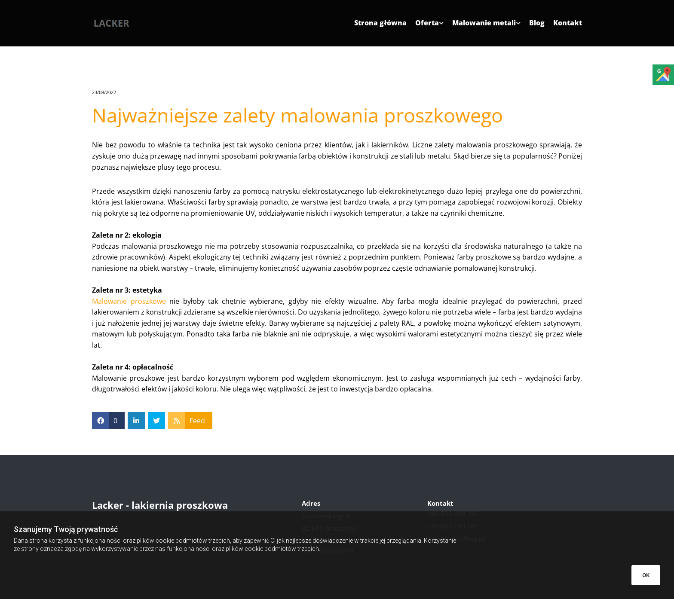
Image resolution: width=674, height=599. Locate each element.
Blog (537, 23)
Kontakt (567, 23)
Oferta (427, 23)
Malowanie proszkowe (129, 301)
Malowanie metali (484, 23)
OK (645, 575)
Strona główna (380, 23)
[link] (425, 26)
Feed (197, 420)
